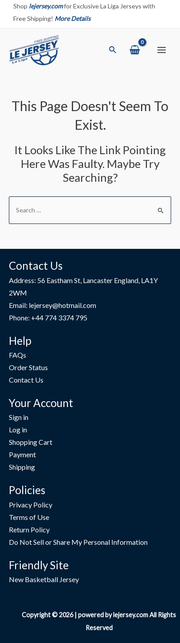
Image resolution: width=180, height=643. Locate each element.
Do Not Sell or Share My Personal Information (78, 542)
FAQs (17, 355)
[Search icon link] (113, 50)
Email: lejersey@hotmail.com (52, 305)
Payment (22, 454)
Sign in (18, 417)
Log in (18, 429)
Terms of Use (29, 517)
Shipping (22, 467)
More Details (72, 18)
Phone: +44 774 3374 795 (48, 317)
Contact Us (26, 379)
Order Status (28, 367)
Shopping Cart (30, 442)
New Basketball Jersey (44, 579)
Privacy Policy (30, 504)
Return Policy (29, 529)
